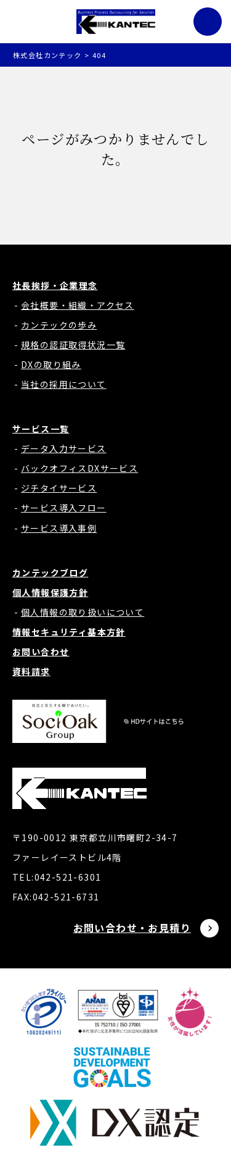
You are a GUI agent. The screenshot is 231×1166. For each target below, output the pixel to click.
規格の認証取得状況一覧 (73, 344)
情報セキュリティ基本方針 (69, 632)
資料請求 (31, 671)
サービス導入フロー (64, 507)
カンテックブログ (50, 572)
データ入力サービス (64, 448)
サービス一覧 (40, 428)
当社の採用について (64, 384)
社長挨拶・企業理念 (55, 285)
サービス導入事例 (59, 528)
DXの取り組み (51, 364)
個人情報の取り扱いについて (82, 612)
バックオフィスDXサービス (79, 468)
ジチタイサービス (59, 488)
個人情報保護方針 (50, 592)
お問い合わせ (40, 651)
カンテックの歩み (59, 325)
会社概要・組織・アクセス (77, 305)
